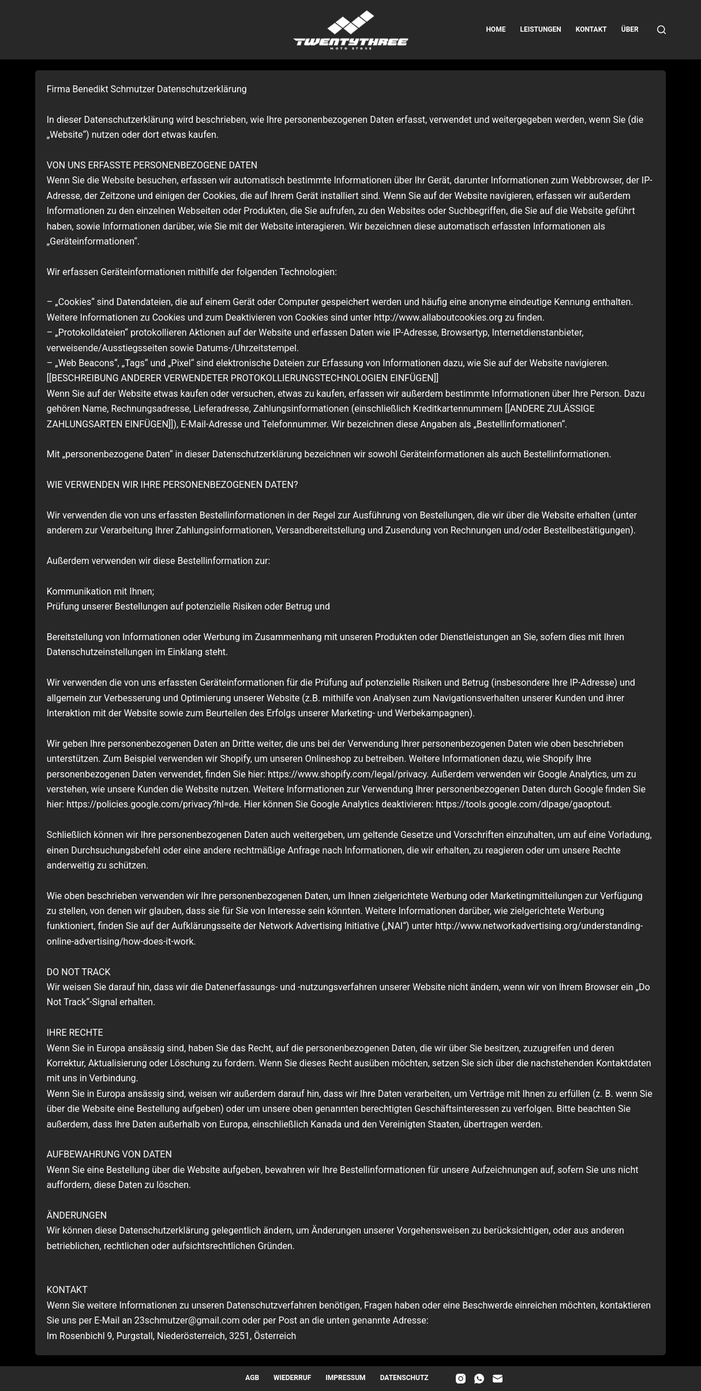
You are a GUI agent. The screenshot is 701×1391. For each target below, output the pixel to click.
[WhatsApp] (479, 1379)
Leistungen (540, 29)
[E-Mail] (498, 1379)
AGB (252, 1378)
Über (630, 29)
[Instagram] (461, 1379)
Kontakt (591, 29)
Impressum (345, 1378)
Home (495, 29)
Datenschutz (404, 1378)
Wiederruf (292, 1378)
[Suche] (661, 29)
